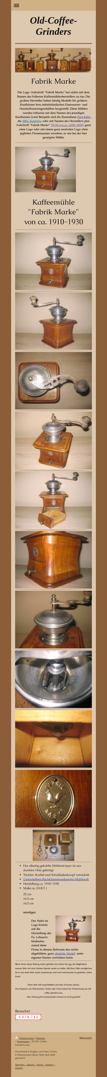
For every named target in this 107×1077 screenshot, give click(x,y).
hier (70, 964)
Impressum (23, 1041)
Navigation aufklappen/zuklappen (53, 5)
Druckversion (24, 1038)
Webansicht (85, 1037)
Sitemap (40, 1038)
